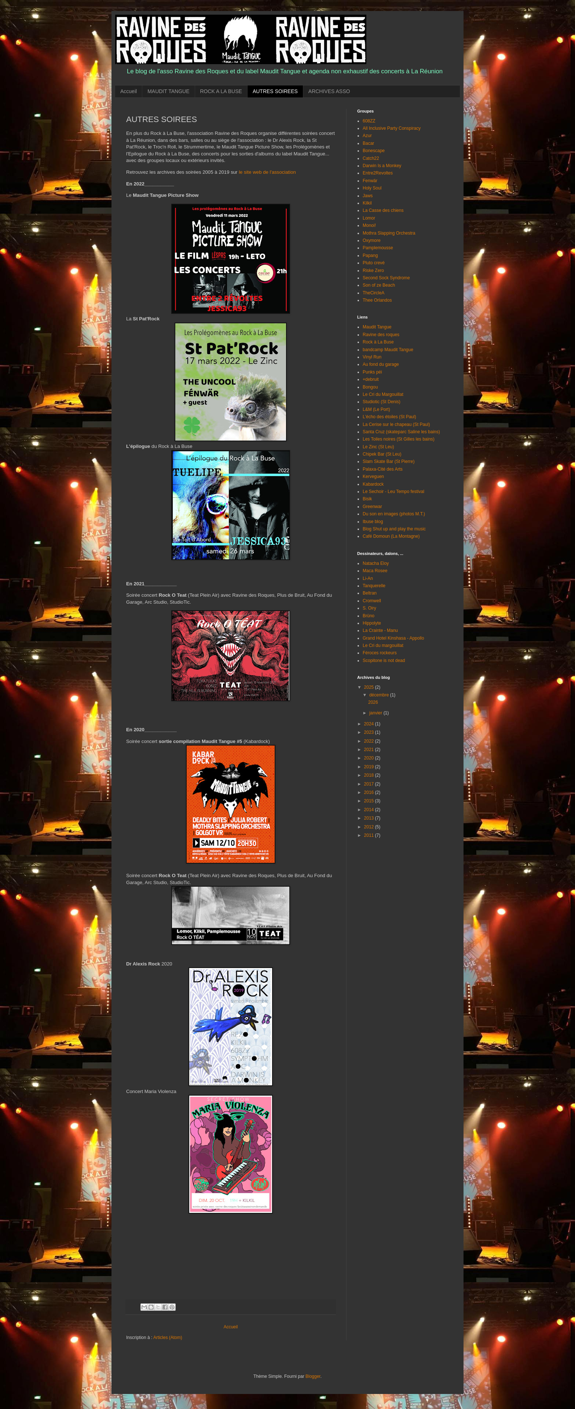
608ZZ (369, 121)
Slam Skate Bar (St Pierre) (388, 461)
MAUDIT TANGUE (168, 91)
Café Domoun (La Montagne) (391, 536)
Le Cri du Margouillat (383, 394)
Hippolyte (372, 623)
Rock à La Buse (378, 342)
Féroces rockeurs (380, 652)
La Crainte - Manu (380, 630)
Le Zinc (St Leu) (378, 446)
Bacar (368, 143)
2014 (369, 809)
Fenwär (370, 180)
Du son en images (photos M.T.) (394, 513)
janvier (376, 712)
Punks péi (372, 372)
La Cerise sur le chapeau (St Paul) (396, 424)
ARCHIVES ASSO (329, 91)
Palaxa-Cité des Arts (383, 469)
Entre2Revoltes (378, 173)
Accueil (128, 91)
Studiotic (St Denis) (381, 401)
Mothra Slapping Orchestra (389, 233)
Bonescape (374, 150)
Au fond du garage (381, 364)
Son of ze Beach (379, 285)
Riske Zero (373, 270)
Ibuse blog (373, 521)
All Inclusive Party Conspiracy (392, 128)
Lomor (369, 218)
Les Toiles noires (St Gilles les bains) (399, 439)
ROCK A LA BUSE (221, 91)
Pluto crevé (374, 262)
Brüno (368, 615)
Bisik (367, 498)
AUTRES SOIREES (275, 91)
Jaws (368, 195)
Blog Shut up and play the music (394, 528)
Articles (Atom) (167, 1337)
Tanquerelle (374, 585)
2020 (369, 758)
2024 (369, 723)
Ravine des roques (381, 334)
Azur (367, 135)
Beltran (370, 593)
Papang (370, 255)
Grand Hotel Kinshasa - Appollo (393, 638)
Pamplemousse (378, 247)
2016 (369, 792)
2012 (369, 826)
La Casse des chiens (383, 210)
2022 (369, 741)
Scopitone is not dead (384, 660)
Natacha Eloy (376, 563)
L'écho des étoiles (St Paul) (389, 416)
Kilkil (367, 203)
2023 (369, 732)
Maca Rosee (375, 570)
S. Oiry (369, 608)
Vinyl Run (372, 357)
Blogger (313, 1376)
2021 (369, 749)
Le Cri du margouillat (383, 645)
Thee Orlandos (377, 300)
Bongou (370, 387)
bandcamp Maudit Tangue (388, 349)
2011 (369, 835)
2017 (369, 784)
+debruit (371, 379)
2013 (369, 818)
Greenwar (372, 506)
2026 (373, 702)
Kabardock (373, 484)
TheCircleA (373, 292)
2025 (369, 687)
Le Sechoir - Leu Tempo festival (393, 491)
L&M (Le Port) (376, 409)
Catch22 (371, 158)
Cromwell (372, 600)
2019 (369, 766)
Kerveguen (373, 476)
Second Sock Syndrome (386, 277)
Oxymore (372, 240)
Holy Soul (372, 188)
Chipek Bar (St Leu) (382, 454)
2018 (369, 775)
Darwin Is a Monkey (382, 165)
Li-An (368, 578)
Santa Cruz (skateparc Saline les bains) (401, 431)
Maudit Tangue (377, 327)
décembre (379, 695)
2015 (369, 800)
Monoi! (369, 225)
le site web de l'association (267, 172)
